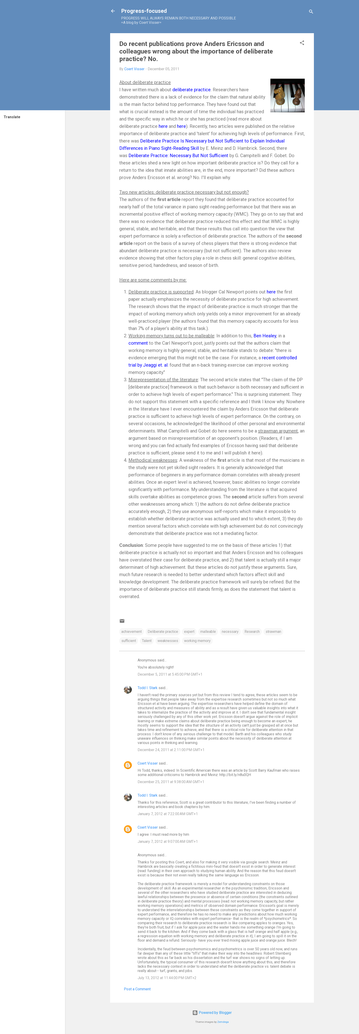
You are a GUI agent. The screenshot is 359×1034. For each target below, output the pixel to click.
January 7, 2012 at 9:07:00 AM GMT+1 (168, 841)
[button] (302, 43)
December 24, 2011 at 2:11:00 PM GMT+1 (171, 750)
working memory (197, 641)
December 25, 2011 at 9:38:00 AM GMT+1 (171, 782)
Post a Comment (137, 989)
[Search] (311, 12)
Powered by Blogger (212, 1012)
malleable (208, 631)
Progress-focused (144, 11)
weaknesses (168, 641)
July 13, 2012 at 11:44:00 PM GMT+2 (167, 978)
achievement (131, 631)
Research (252, 631)
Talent (147, 641)
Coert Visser (148, 763)
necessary (230, 631)
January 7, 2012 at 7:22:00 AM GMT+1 (168, 814)
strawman (273, 631)
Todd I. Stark (148, 688)
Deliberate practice (163, 631)
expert (189, 631)
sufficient (128, 641)
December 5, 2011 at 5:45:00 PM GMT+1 (170, 674)
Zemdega (223, 1022)
